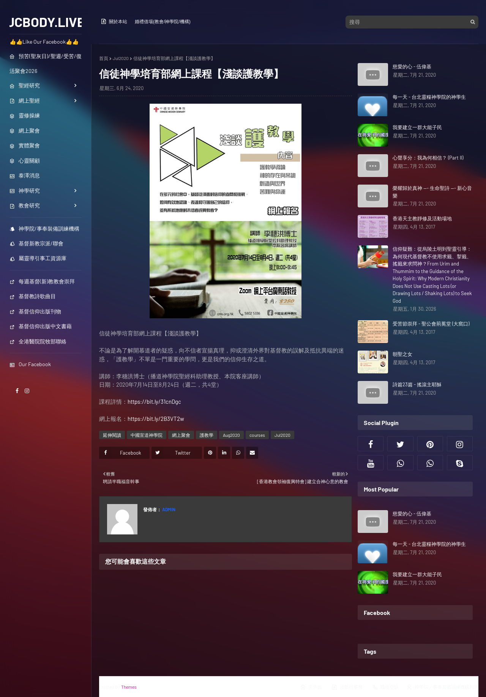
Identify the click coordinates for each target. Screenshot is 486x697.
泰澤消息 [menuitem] (24, 175)
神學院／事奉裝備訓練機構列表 (442, 687)
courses (257, 435)
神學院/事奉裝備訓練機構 (44, 228)
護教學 (206, 435)
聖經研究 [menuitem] (24, 85)
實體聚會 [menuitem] (24, 145)
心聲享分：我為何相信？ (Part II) (428, 158)
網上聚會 (181, 435)
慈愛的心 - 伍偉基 (412, 66)
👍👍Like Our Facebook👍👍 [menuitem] (44, 41)
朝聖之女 (402, 354)
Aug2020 (231, 435)
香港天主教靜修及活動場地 (422, 218)
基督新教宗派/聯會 (36, 243)
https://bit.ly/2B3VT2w (156, 418)
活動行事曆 (347, 687)
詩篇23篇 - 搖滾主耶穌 (417, 384)
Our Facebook (30, 364)
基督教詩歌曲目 (32, 296)
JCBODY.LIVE (46, 22)
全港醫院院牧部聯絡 (37, 341)
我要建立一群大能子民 (417, 127)
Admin (168, 509)
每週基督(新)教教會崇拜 (42, 281)
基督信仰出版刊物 (35, 311)
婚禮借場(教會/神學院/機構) (163, 21)
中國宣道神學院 (147, 435)
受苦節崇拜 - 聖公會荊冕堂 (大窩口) (431, 324)
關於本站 (114, 21)
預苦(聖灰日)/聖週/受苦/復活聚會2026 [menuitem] (45, 63)
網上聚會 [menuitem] (24, 130)
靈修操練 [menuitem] (24, 115)
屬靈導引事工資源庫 (37, 258)
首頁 (103, 58)
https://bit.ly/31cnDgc (154, 401)
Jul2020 (121, 58)
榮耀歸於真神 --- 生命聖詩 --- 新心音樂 (432, 192)
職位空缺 (385, 687)
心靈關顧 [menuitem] (24, 160)
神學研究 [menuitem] (24, 190)
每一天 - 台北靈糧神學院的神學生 (429, 97)
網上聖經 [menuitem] (24, 100)
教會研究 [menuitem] (24, 205)
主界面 (311, 687)
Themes (129, 686)
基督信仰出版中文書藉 (40, 326)
